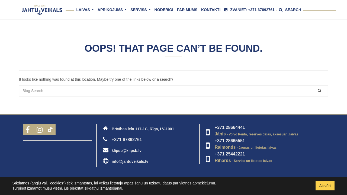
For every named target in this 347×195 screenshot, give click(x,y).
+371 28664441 (230, 127)
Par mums (187, 10)
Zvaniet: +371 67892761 (249, 10)
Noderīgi (164, 10)
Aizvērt (325, 186)
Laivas (85, 12)
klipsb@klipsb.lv (127, 150)
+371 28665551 (230, 140)
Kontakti (210, 10)
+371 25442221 (230, 154)
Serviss (141, 12)
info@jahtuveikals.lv (130, 161)
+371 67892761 (127, 139)
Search (290, 10)
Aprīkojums (113, 12)
